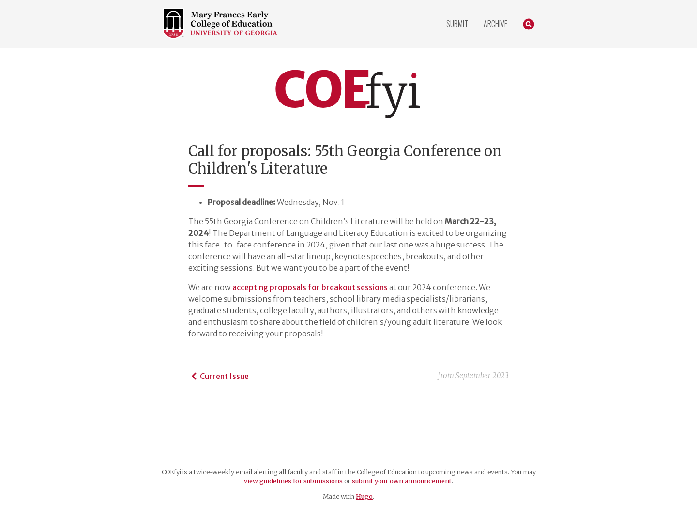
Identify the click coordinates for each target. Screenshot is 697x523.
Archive (495, 23)
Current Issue (218, 376)
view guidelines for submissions (293, 481)
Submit (457, 23)
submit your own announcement (402, 481)
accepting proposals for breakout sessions (310, 287)
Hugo (364, 496)
